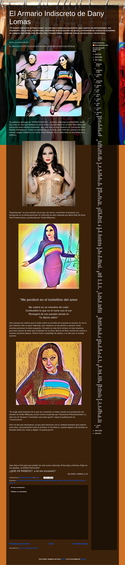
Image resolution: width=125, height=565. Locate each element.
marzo (99, 108)
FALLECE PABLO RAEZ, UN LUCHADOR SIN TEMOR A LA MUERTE (99, 174)
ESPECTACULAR (79, 480)
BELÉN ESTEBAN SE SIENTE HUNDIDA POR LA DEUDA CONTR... (99, 351)
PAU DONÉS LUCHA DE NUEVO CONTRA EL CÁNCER (99, 373)
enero (99, 425)
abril (98, 103)
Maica (63, 559)
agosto (99, 85)
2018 (96, 57)
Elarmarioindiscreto (101, 45)
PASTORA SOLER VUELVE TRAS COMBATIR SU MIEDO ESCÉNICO (99, 411)
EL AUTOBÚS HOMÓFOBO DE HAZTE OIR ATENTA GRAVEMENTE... (99, 150)
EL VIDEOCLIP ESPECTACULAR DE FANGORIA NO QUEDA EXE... (99, 327)
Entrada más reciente (19, 544)
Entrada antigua (80, 544)
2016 (96, 430)
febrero (99, 112)
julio (98, 90)
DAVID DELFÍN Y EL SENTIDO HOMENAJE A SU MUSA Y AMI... (99, 216)
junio (98, 94)
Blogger (83, 559)
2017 (96, 60)
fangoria (12, 483)
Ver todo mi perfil (98, 48)
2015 (96, 433)
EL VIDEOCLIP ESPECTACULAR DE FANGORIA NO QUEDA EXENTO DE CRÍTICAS (45, 480)
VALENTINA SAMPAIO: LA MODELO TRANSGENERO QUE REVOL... (99, 258)
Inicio (51, 544)
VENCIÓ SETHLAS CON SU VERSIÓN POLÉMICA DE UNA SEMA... (99, 127)
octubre (99, 75)
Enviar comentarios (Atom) (28, 548)
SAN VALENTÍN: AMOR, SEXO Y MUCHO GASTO (99, 280)
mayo (98, 99)
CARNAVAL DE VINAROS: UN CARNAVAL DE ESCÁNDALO (99, 197)
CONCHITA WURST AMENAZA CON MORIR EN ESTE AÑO (99, 236)
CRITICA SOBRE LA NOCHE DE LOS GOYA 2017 (99, 391)
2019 (96, 54)
